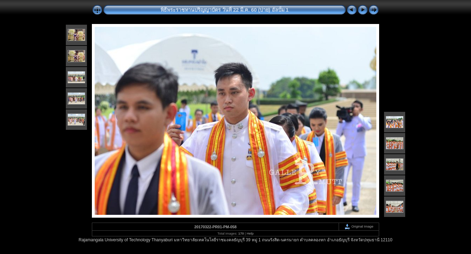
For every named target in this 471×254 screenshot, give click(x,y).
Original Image (358, 226)
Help (250, 233)
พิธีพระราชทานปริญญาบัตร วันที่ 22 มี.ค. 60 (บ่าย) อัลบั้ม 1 (225, 10)
